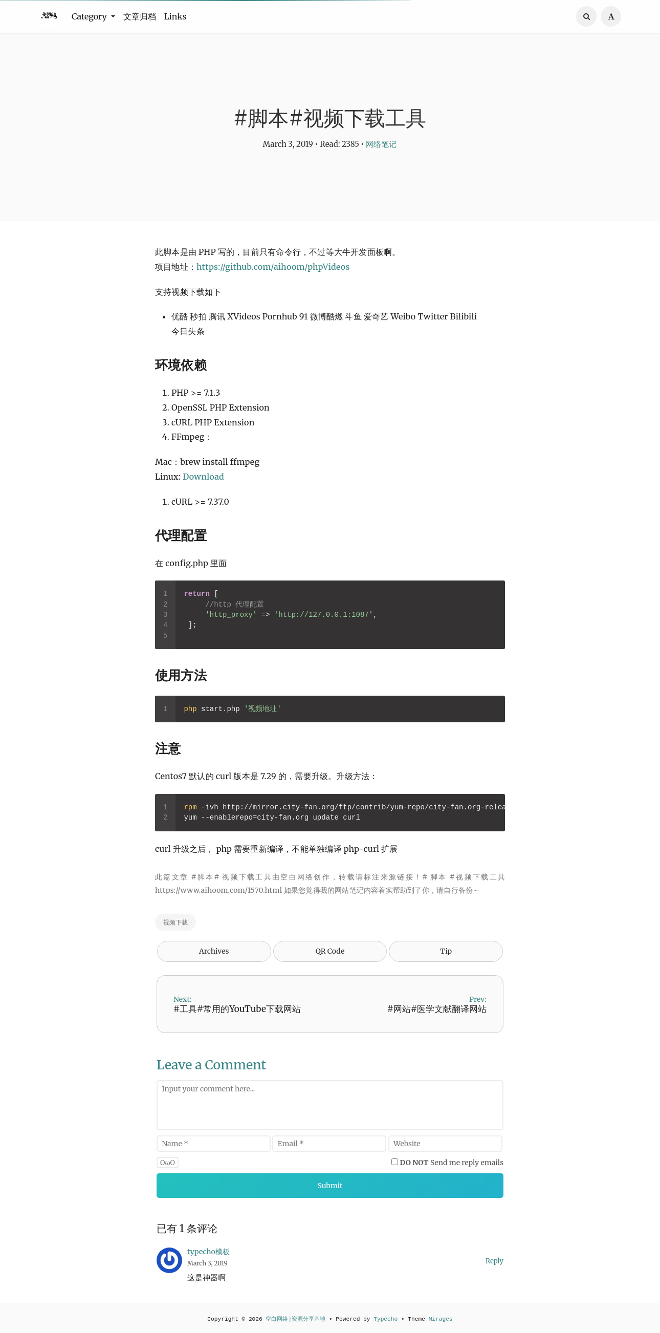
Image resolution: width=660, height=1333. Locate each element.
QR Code (330, 951)
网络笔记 (381, 144)
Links (175, 16)
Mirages (441, 1319)
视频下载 (175, 922)
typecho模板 (208, 1251)
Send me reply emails (452, 1162)
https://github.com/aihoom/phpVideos (272, 267)
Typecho (385, 1319)
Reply (494, 1261)
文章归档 (139, 16)
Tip (446, 951)
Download (203, 476)
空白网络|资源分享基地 (295, 1319)
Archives (214, 951)
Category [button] (90, 16)
